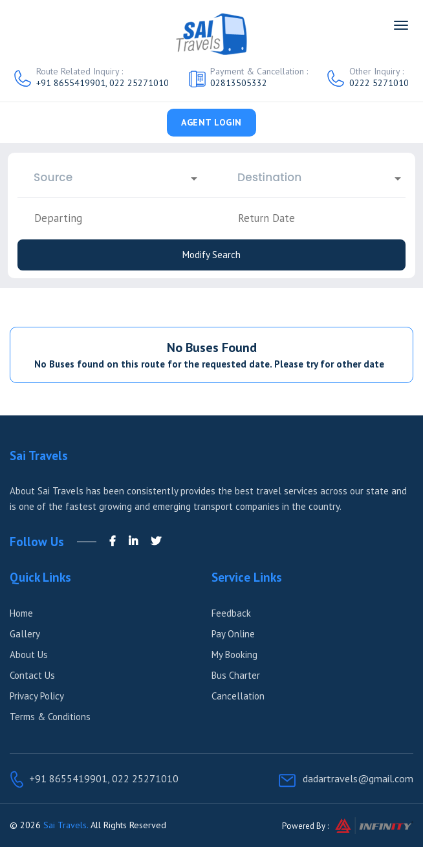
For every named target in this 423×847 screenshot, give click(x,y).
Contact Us (32, 675)
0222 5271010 (379, 83)
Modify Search (211, 254)
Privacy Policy (37, 696)
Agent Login (211, 122)
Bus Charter (236, 675)
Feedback (231, 613)
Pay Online (233, 634)
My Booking (234, 654)
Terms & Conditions (50, 716)
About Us (29, 654)
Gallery (25, 634)
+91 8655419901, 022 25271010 (102, 83)
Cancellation (238, 696)
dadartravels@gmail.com (358, 778)
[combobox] (109, 177)
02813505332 (238, 83)
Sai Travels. (65, 825)
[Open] (194, 179)
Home (21, 613)
